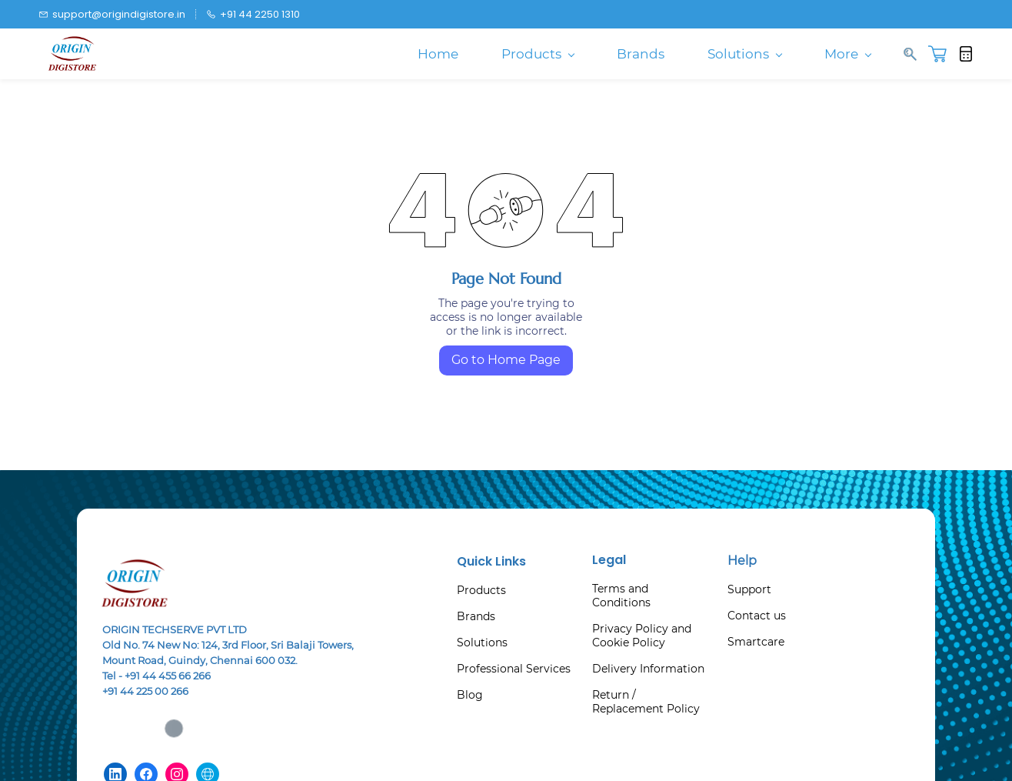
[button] (943, 54)
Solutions (482, 642)
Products (481, 590)
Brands (476, 616)
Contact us (756, 615)
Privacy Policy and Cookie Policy (641, 635)
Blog (470, 695)
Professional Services (514, 669)
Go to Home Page (506, 359)
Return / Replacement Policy (646, 702)
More (847, 54)
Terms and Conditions (621, 595)
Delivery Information (648, 669)
